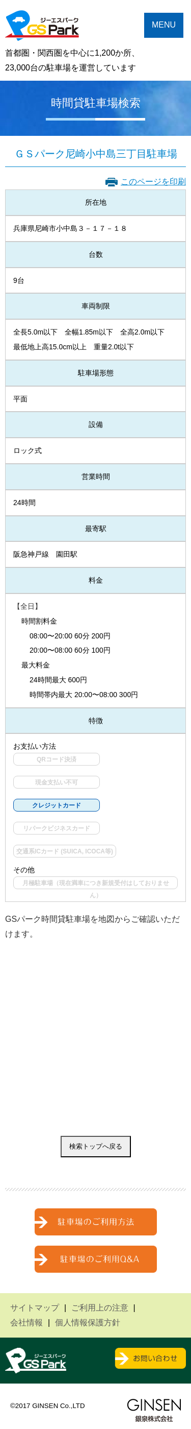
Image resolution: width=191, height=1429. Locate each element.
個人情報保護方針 (87, 1322)
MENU (164, 24)
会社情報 (26, 1322)
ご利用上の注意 (99, 1307)
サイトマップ (34, 1307)
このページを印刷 (153, 181)
